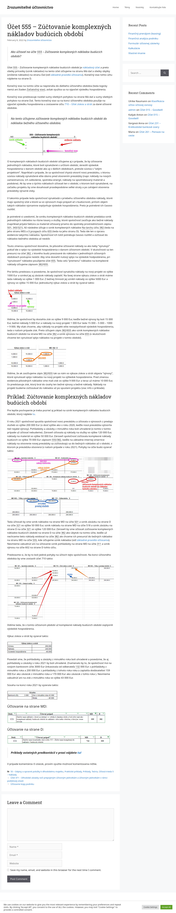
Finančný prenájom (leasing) (144, 33)
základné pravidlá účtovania (66, 74)
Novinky (140, 7)
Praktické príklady (73, 771)
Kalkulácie (134, 48)
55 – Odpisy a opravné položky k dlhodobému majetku (37, 771)
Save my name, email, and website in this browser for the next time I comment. (55, 870)
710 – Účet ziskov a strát (78, 104)
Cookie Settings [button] (150, 907)
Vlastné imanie (136, 53)
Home (116, 7)
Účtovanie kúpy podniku (22, 784)
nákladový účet (91, 67)
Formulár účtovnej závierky (143, 43)
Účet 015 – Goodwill (151, 109)
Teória (95, 771)
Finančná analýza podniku (143, 38)
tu (34, 414)
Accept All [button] (166, 907)
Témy (127, 7)
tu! (79, 753)
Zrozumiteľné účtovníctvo (30, 7)
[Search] (165, 72)
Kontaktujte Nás (158, 7)
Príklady (87, 771)
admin (132, 109)
